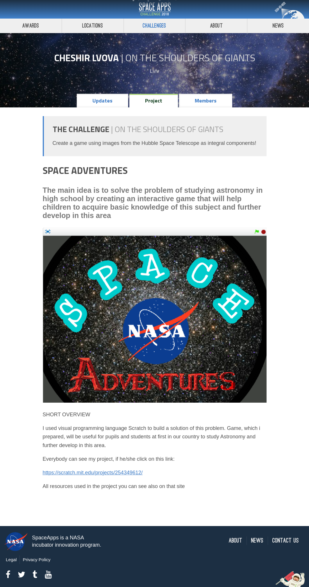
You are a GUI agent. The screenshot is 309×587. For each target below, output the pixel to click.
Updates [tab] (102, 101)
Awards (30, 25)
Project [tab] (153, 101)
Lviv (154, 71)
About (216, 25)
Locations (92, 25)
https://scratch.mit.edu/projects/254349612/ (93, 473)
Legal (11, 559)
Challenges (154, 25)
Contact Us (285, 540)
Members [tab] (206, 101)
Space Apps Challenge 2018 (155, 9)
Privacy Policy (36, 559)
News (278, 25)
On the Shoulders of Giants (190, 58)
